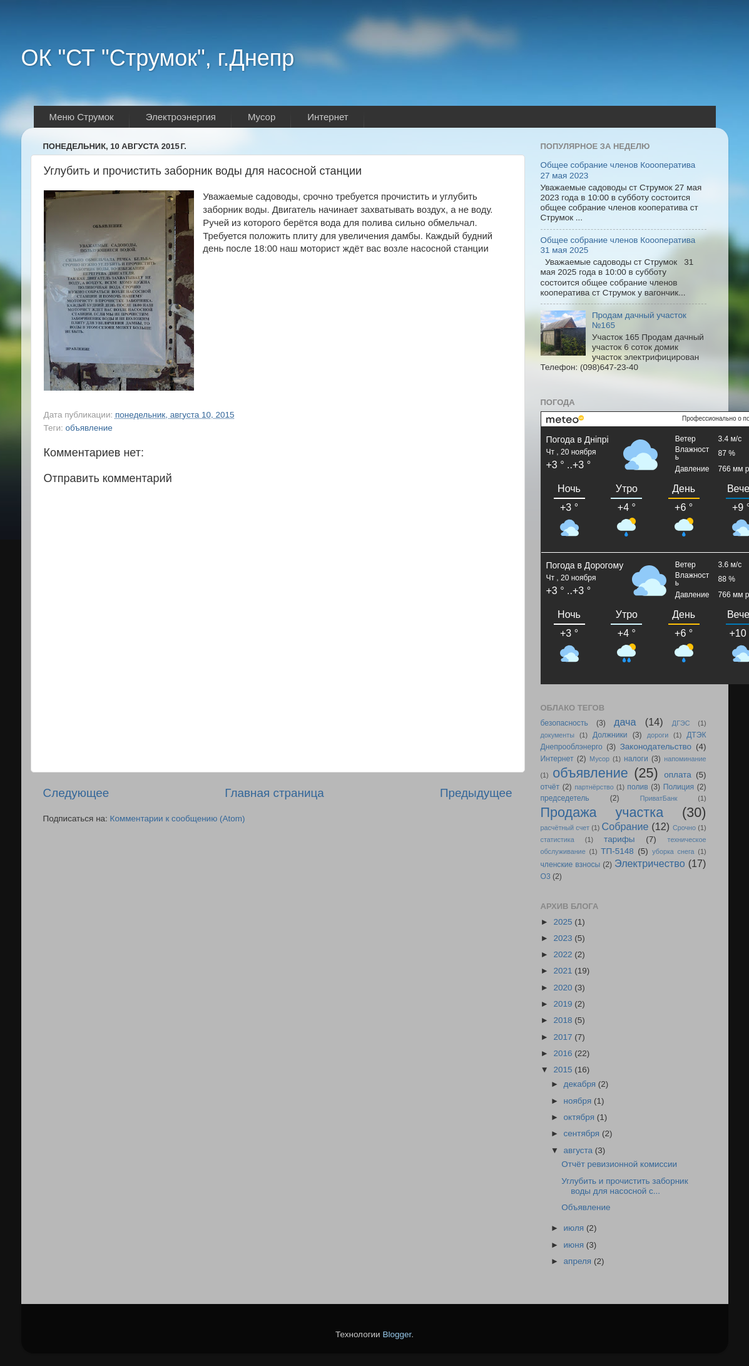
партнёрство (594, 787)
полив (637, 787)
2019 (563, 1004)
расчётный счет (565, 827)
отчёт (550, 787)
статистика (557, 839)
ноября (579, 1101)
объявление (88, 428)
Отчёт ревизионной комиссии (619, 1164)
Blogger (396, 1334)
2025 (563, 922)
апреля (579, 1261)
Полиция (678, 787)
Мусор (599, 759)
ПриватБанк (659, 798)
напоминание (685, 759)
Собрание (625, 826)
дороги (657, 735)
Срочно (684, 827)
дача (625, 721)
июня (575, 1245)
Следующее (76, 792)
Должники (610, 735)
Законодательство (655, 746)
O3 (546, 876)
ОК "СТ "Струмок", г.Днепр (158, 58)
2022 (563, 954)
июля (575, 1228)
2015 (563, 1069)
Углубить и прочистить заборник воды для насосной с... (624, 1186)
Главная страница (274, 792)
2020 (563, 987)
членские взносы (571, 864)
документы (558, 735)
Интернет (557, 758)
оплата (677, 774)
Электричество (649, 863)
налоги (636, 758)
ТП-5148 (617, 851)
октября (580, 1117)
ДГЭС (681, 723)
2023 (563, 938)
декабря (581, 1084)
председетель (565, 798)
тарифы (619, 839)
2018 (563, 1020)
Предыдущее (476, 792)
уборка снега (673, 851)
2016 (563, 1053)
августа (579, 1150)
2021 (563, 970)
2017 (563, 1037)
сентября (583, 1133)
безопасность (564, 723)
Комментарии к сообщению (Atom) (177, 818)
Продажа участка (602, 812)
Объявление (585, 1207)
